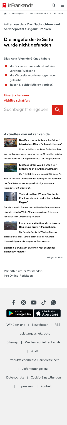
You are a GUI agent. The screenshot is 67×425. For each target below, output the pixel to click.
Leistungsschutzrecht (35, 333)
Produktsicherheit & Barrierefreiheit (34, 360)
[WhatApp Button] (53, 302)
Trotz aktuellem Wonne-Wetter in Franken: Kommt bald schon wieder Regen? (39, 198)
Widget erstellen (55, 257)
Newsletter (40, 325)
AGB (34, 351)
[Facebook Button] (13, 302)
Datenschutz (15, 377)
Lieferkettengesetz (35, 369)
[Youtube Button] (33, 302)
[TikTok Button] (43, 302)
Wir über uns (15, 325)
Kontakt (46, 386)
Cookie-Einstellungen (46, 377)
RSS (57, 325)
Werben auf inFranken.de (42, 342)
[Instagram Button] (23, 303)
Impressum (26, 386)
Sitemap (12, 342)
